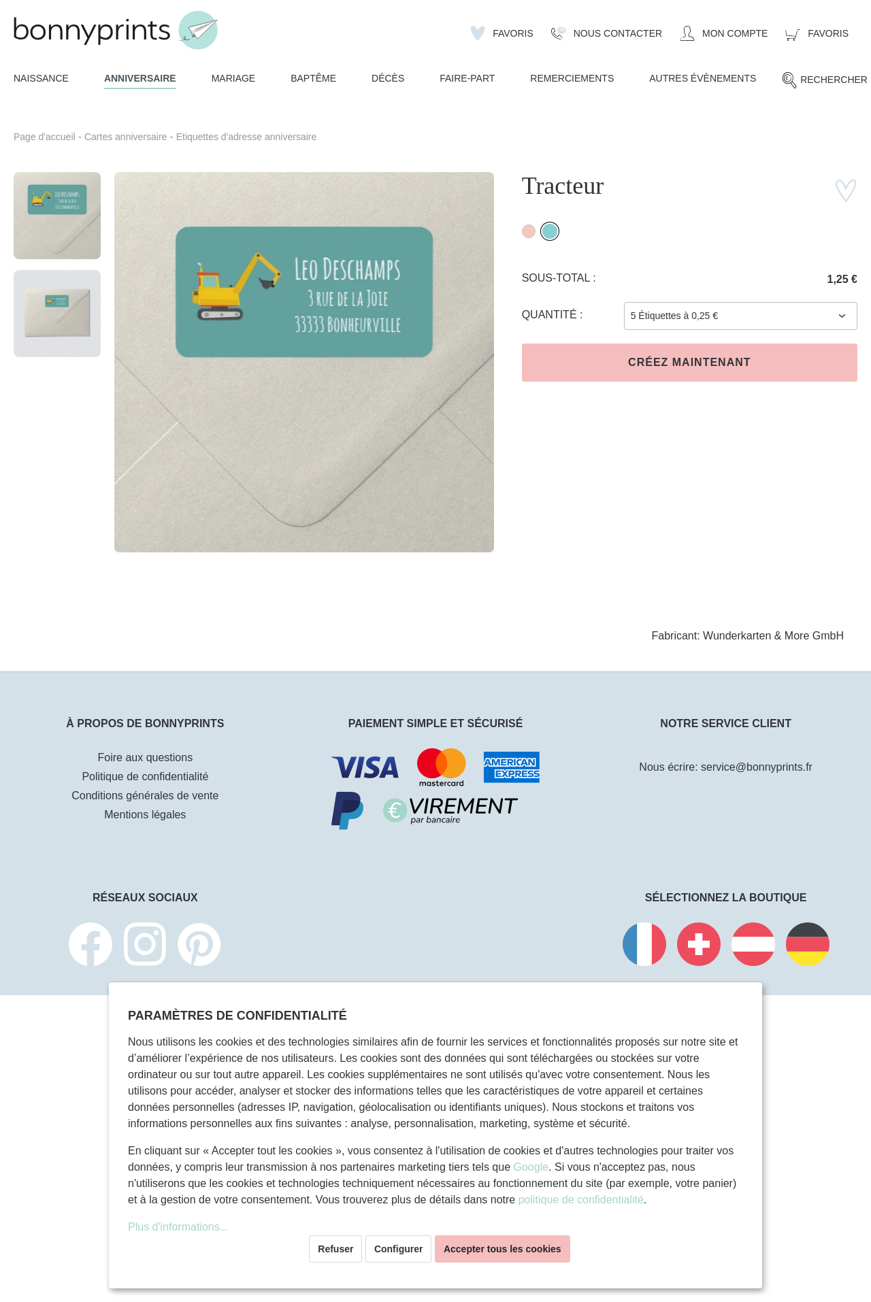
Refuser (335, 1248)
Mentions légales (145, 814)
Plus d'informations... (178, 1227)
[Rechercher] (824, 80)
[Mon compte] (723, 33)
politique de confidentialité (581, 1199)
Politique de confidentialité (145, 776)
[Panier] (816, 33)
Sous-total (557, 278)
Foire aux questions (145, 757)
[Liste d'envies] (501, 33)
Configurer (398, 1248)
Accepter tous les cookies (502, 1248)
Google (530, 1167)
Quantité (551, 314)
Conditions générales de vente (144, 795)
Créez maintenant (689, 362)
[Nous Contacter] (606, 33)
